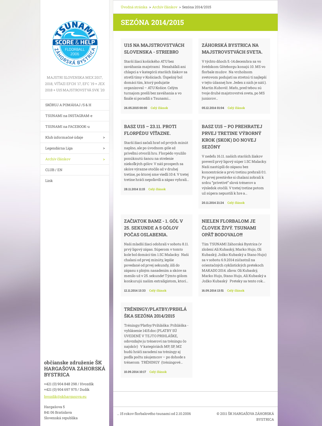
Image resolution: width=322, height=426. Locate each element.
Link (49, 180)
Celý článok (159, 108)
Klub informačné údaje (64, 137)
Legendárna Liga (59, 148)
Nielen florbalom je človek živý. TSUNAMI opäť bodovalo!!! (229, 228)
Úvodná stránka (134, 7)
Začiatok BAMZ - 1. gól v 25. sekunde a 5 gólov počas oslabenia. (153, 228)
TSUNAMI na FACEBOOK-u (67, 126)
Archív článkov (57, 159)
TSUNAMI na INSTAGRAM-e (68, 115)
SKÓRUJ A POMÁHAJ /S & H (68, 104)
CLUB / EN (53, 169)
